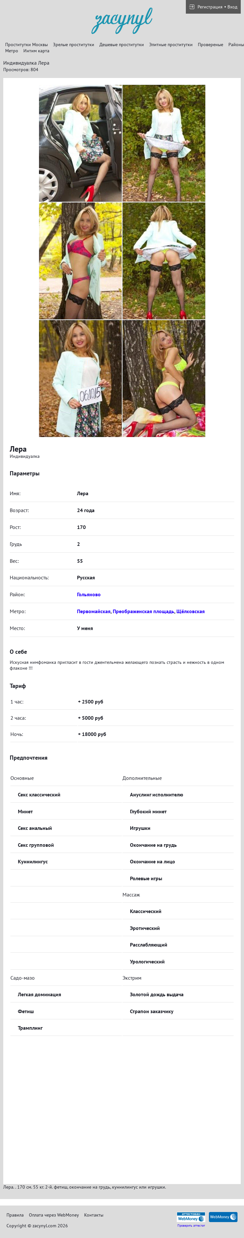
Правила (15, 1215)
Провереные (210, 44)
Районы (236, 44)
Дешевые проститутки (121, 44)
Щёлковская (190, 611)
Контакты (93, 1215)
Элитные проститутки (171, 44)
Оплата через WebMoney (54, 1215)
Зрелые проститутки (73, 44)
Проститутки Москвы (26, 44)
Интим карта (36, 51)
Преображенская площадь (143, 611)
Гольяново (89, 594)
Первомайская (93, 611)
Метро (11, 51)
